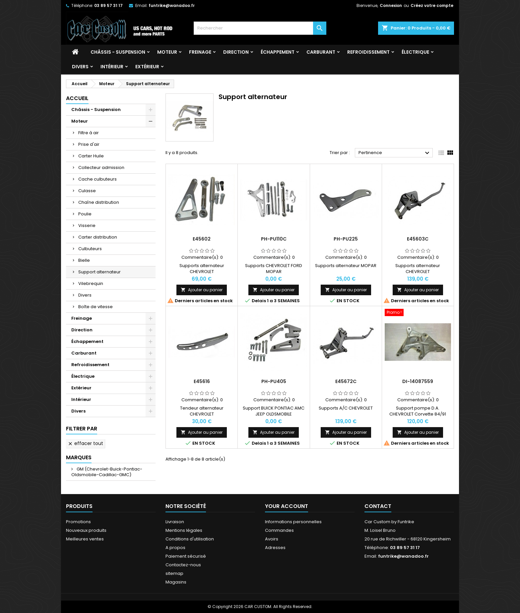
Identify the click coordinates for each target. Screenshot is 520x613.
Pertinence (394, 153)
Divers (80, 66)
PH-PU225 (346, 239)
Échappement (277, 52)
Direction (236, 52)
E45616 (202, 381)
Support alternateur (99, 272)
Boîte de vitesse (95, 307)
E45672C (346, 381)
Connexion (391, 5)
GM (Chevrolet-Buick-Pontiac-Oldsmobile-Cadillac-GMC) (106, 472)
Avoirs (271, 539)
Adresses (275, 547)
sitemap (174, 573)
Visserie (87, 225)
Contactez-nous (183, 565)
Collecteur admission (101, 167)
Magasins (175, 582)
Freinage (200, 52)
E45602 (202, 239)
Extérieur (147, 66)
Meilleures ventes (85, 539)
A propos (175, 547)
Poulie (85, 214)
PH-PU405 (273, 381)
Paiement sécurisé (185, 556)
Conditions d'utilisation (189, 539)
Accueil (77, 98)
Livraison (174, 522)
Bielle (84, 260)
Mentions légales (183, 530)
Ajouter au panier (202, 290)
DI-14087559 (417, 381)
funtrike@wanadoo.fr (172, 5)
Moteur (167, 52)
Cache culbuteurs (97, 179)
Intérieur (111, 66)
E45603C (417, 239)
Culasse (87, 191)
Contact (377, 506)
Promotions (78, 522)
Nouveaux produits (86, 530)
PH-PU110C (274, 239)
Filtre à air (88, 133)
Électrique (415, 52)
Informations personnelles (293, 522)
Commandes (279, 530)
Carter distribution (97, 237)
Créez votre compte (432, 5)
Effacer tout (85, 443)
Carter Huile (91, 156)
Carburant (320, 52)
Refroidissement (368, 52)
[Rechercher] (260, 28)
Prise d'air (88, 144)
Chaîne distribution (98, 202)
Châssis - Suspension (118, 52)
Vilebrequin (90, 283)
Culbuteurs (90, 249)
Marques (79, 457)
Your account (286, 506)
